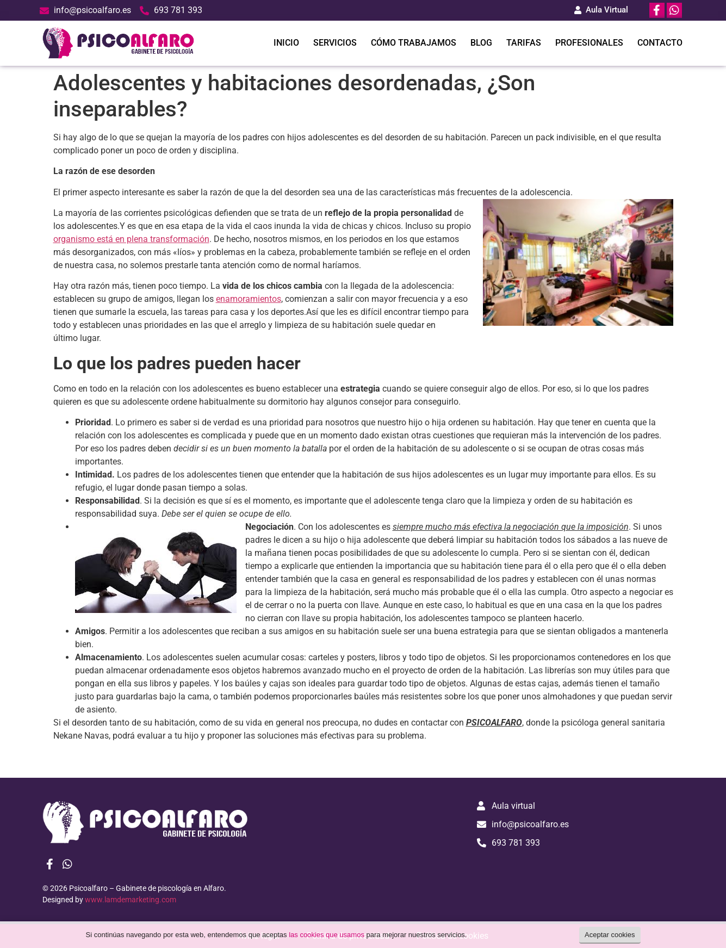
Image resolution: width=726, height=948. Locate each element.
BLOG (481, 43)
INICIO (286, 43)
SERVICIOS (335, 43)
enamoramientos (248, 299)
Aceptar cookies (610, 935)
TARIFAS (523, 43)
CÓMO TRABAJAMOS (413, 43)
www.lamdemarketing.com (130, 899)
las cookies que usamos (326, 935)
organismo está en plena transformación (131, 239)
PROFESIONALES (589, 43)
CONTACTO (659, 43)
